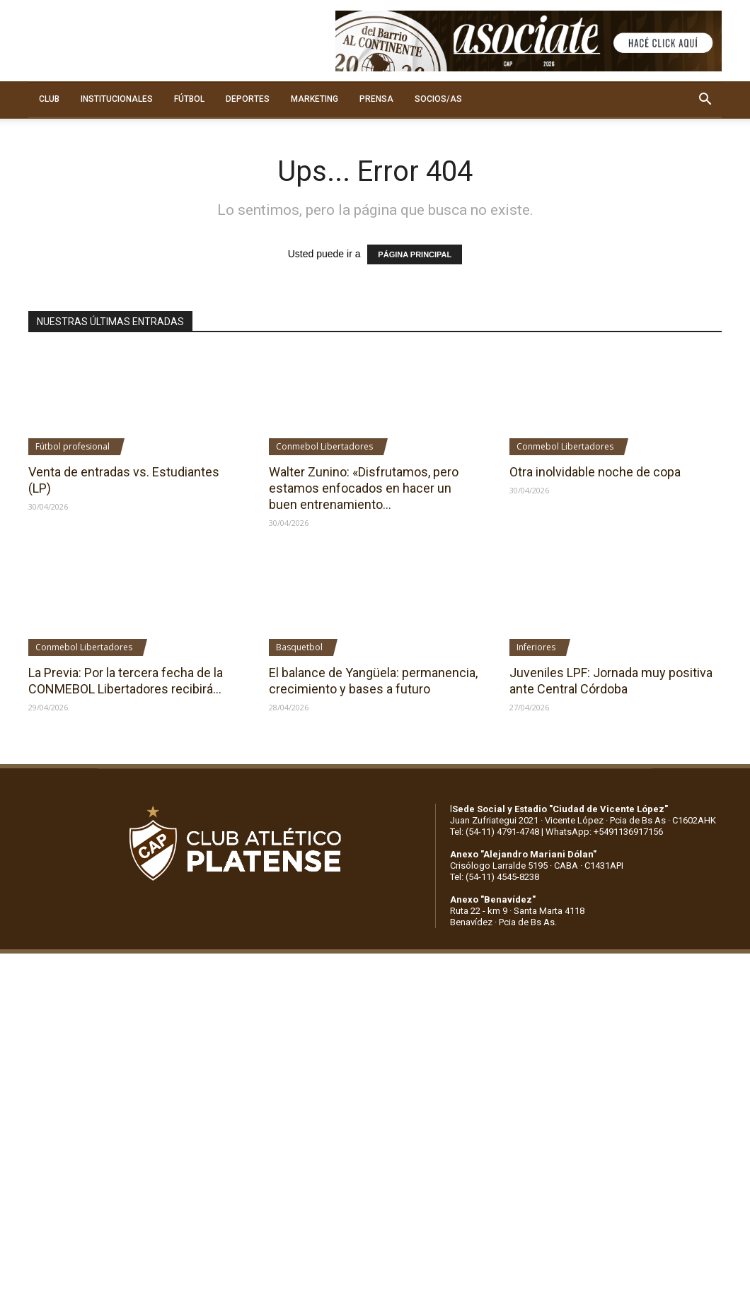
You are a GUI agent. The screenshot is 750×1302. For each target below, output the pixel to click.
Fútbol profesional (72, 446)
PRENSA (376, 99)
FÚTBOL (189, 99)
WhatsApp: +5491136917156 (604, 831)
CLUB (49, 99)
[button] (705, 100)
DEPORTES (248, 99)
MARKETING (314, 99)
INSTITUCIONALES (117, 99)
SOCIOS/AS (438, 99)
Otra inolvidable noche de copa (595, 471)
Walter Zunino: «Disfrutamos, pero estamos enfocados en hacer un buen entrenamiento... (363, 488)
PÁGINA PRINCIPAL (414, 254)
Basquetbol (299, 647)
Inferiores (536, 647)
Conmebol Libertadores (324, 446)
